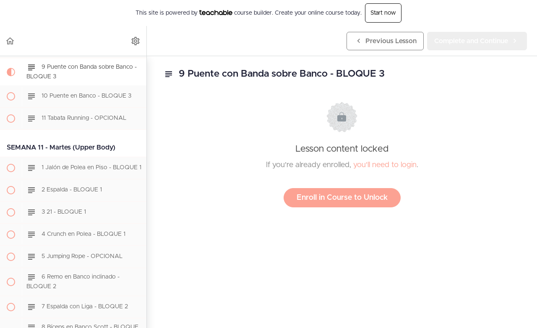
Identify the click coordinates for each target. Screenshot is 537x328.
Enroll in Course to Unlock (342, 197)
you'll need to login (385, 165)
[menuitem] (135, 41)
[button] (10, 41)
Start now (383, 13)
